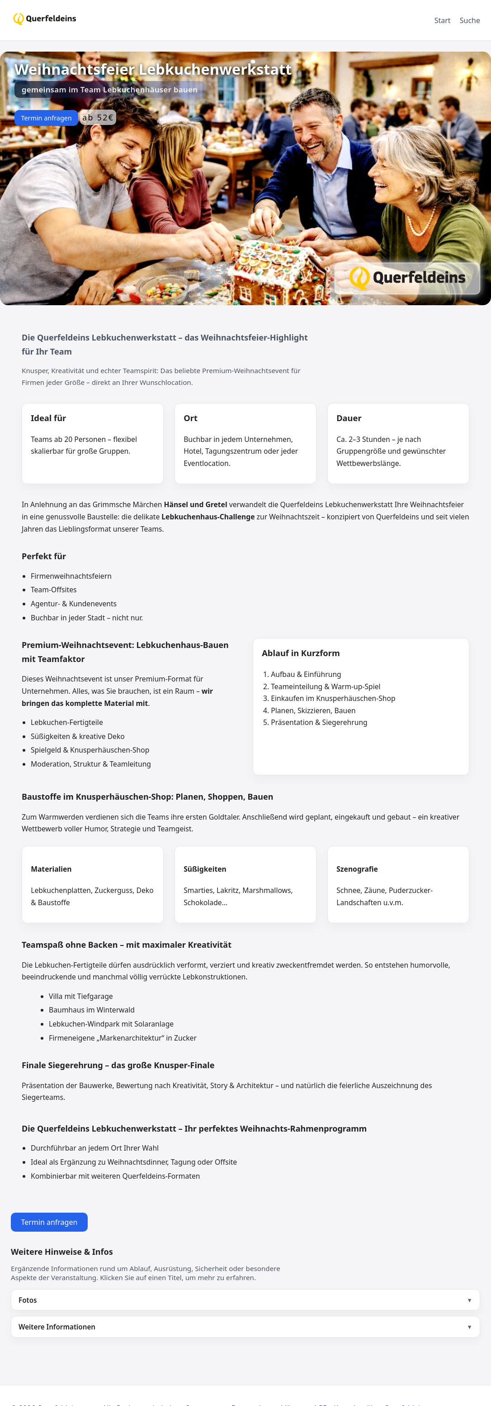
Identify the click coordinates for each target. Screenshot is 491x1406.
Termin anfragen (46, 118)
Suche (470, 20)
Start (442, 20)
